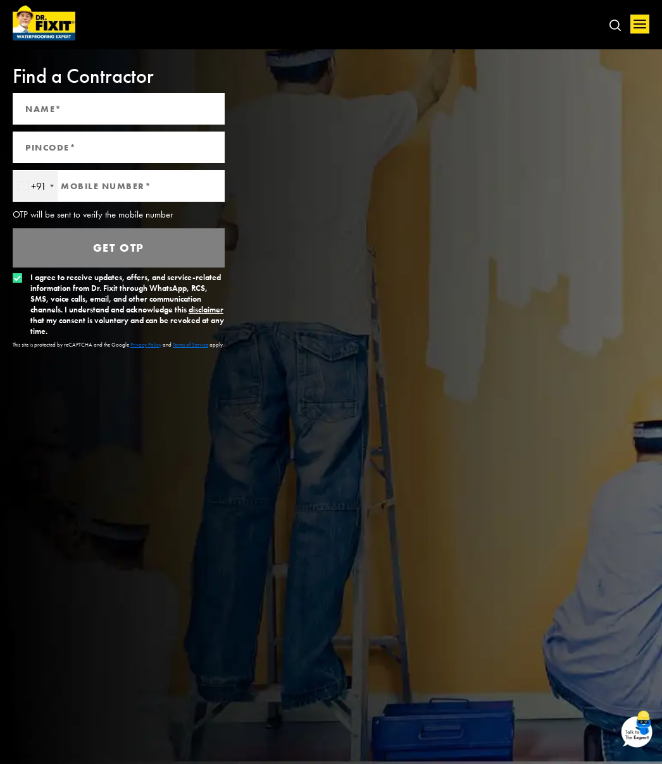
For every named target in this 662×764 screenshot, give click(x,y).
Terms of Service (190, 344)
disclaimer (206, 309)
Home (44, 23)
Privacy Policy (145, 344)
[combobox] (35, 186)
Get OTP (119, 247)
